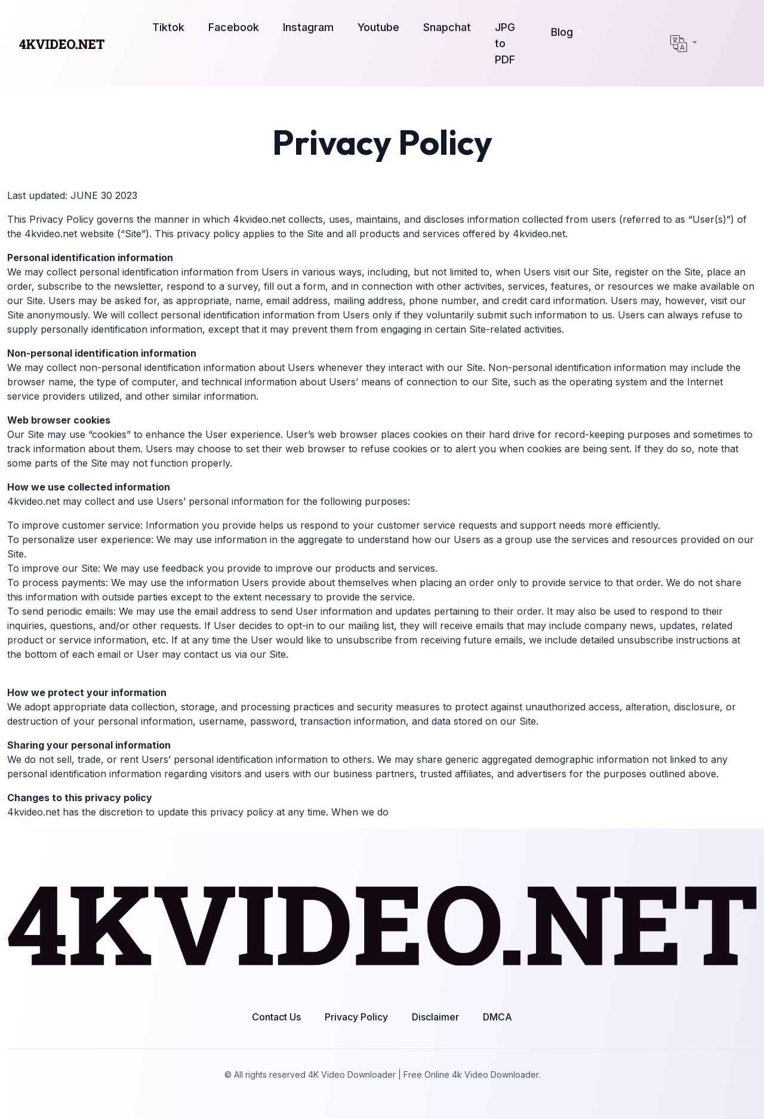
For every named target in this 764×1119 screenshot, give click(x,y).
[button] (566, 32)
